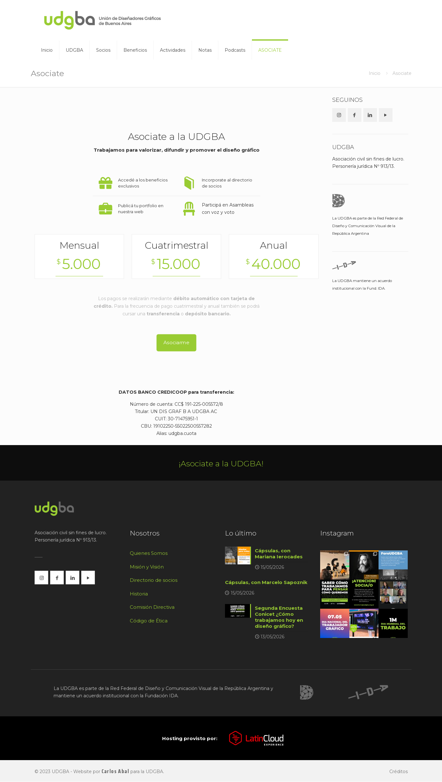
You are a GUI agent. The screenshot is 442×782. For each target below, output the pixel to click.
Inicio (374, 73)
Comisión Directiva (152, 607)
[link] (306, 692)
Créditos (398, 772)
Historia (139, 594)
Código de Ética (149, 621)
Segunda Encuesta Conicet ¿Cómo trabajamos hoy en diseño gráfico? (279, 617)
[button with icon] (339, 115)
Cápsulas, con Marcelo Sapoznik (266, 582)
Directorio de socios (153, 580)
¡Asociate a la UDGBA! (221, 463)
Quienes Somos (149, 553)
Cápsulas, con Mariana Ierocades (279, 554)
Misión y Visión (147, 567)
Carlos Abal (115, 771)
